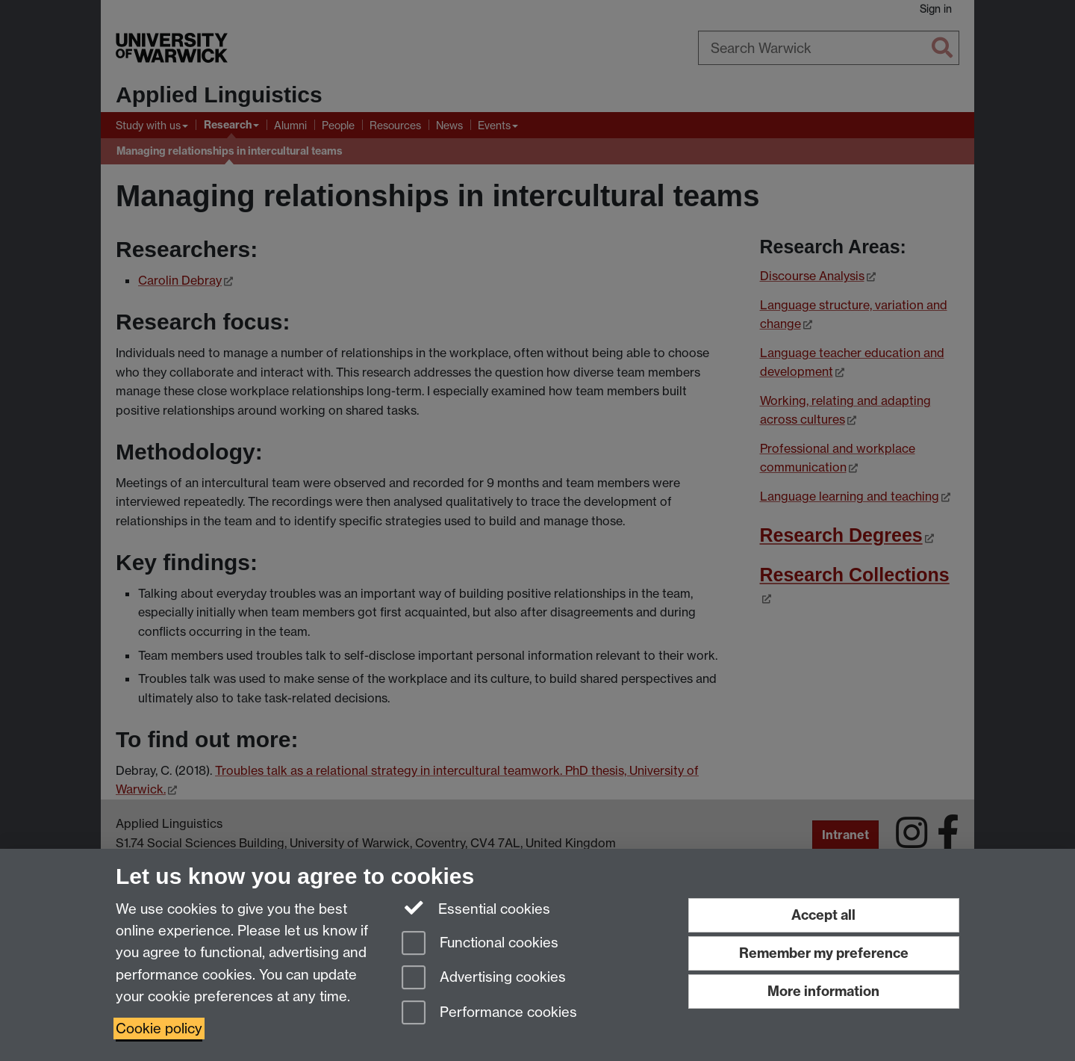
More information (823, 991)
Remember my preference (824, 953)
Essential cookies (476, 908)
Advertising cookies (484, 978)
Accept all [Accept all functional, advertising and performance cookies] (823, 915)
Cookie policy (159, 1028)
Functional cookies (480, 944)
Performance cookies (489, 1013)
